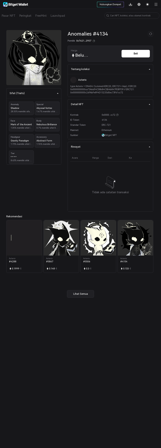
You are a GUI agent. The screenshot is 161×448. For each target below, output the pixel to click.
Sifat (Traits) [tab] (34, 93)
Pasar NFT (8, 15)
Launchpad (57, 15)
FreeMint (41, 15)
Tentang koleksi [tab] (110, 69)
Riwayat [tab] (110, 146)
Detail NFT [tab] (110, 104)
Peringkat (25, 15)
